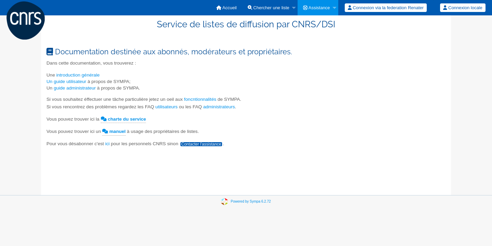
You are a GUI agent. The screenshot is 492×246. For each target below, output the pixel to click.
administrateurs (219, 106)
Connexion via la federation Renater (386, 7)
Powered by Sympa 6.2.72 (251, 201)
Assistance (316, 7)
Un (50, 81)
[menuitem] (226, 7)
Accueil (226, 7)
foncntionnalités (200, 99)
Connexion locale (462, 7)
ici (107, 143)
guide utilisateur (70, 81)
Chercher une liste (268, 7)
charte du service (123, 119)
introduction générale (78, 75)
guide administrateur (75, 88)
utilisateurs (167, 106)
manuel (113, 131)
